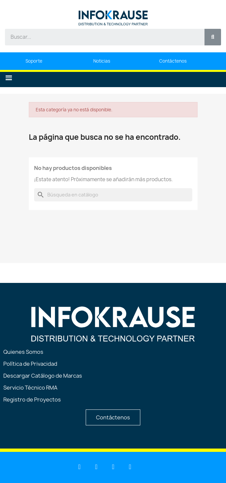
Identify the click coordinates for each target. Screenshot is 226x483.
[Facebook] (113, 466)
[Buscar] (113, 194)
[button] (8, 78)
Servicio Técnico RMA (30, 387)
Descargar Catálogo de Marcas (42, 375)
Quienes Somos (23, 351)
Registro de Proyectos (32, 399)
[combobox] (101, 37)
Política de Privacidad (30, 363)
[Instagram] (130, 466)
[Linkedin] (79, 466)
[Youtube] (96, 466)
